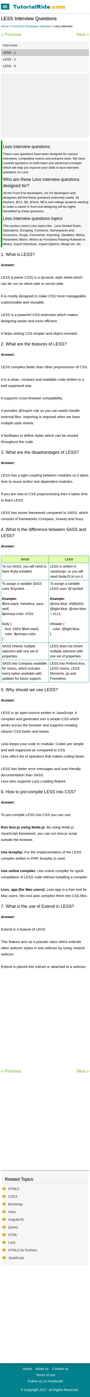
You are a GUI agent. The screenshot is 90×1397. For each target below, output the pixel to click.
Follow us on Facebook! (45, 1381)
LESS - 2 (9, 59)
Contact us (60, 1369)
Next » (83, 34)
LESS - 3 (9, 66)
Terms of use (45, 1375)
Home (5, 26)
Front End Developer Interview (31, 26)
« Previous (11, 34)
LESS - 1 (9, 52)
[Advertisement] (45, 105)
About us (42, 1369)
